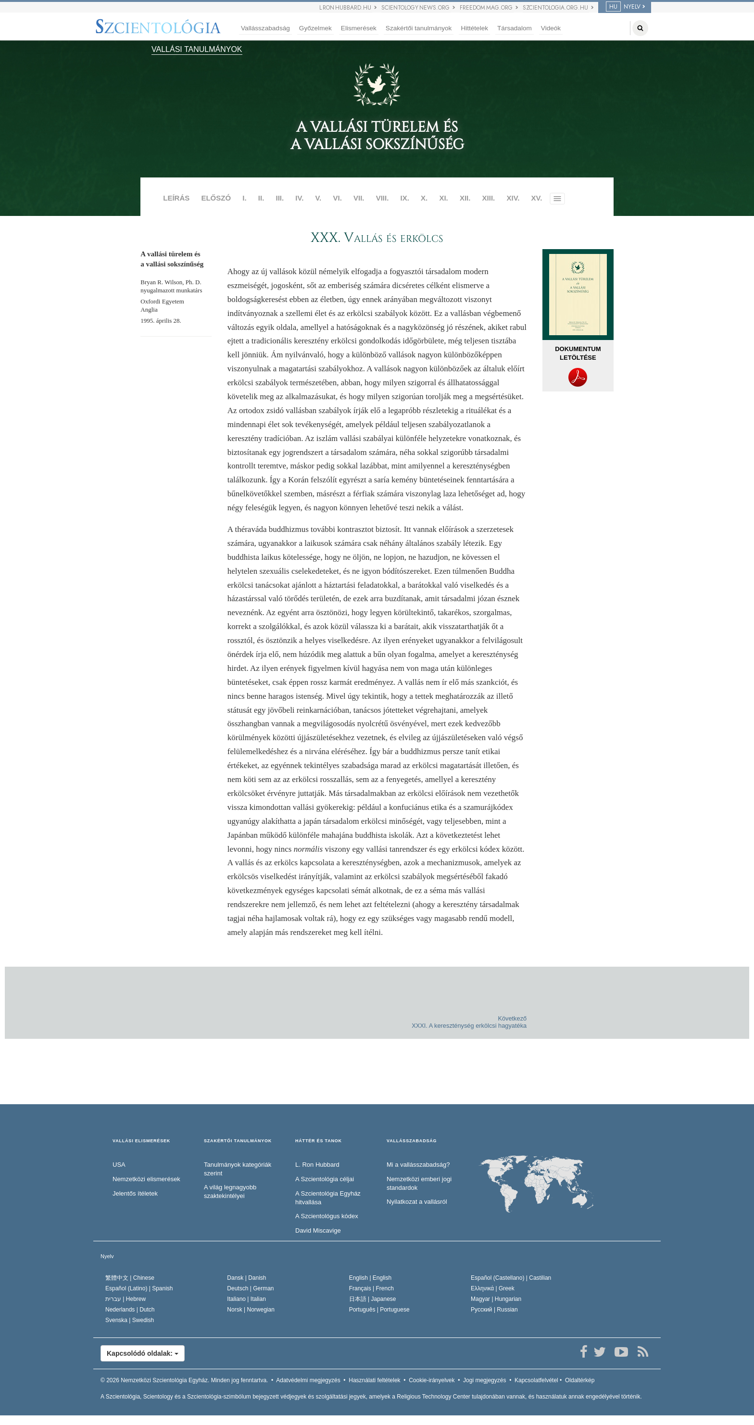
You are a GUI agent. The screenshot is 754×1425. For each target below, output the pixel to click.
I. (244, 198)
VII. (358, 198)
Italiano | (246, 1299)
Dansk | (246, 1277)
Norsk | (251, 1309)
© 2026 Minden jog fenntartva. (184, 1380)
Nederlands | (130, 1309)
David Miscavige (318, 1230)
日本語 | (372, 1299)
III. (280, 198)
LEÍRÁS (176, 198)
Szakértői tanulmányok (419, 28)
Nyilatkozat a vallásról (417, 1201)
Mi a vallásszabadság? (418, 1164)
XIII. (488, 198)
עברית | (125, 1299)
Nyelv (107, 1256)
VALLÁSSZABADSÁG (412, 1141)
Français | (371, 1288)
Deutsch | (250, 1288)
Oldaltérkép (579, 1380)
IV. (299, 198)
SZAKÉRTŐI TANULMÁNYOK (238, 1141)
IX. (405, 198)
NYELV (623, 6)
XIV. (512, 198)
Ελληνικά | (493, 1288)
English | (370, 1277)
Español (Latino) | (139, 1288)
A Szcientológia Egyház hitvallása (328, 1198)
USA (119, 1164)
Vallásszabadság (265, 28)
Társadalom (514, 28)
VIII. (382, 198)
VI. (337, 198)
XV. (536, 198)
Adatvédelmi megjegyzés (308, 1380)
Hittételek (474, 28)
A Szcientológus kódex (326, 1216)
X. (424, 198)
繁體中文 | (129, 1277)
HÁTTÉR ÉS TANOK (318, 1141)
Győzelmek (315, 28)
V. (318, 198)
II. (261, 198)
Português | (379, 1309)
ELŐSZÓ (216, 198)
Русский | (494, 1309)
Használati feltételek (374, 1380)
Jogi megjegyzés (484, 1380)
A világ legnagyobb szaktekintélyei (230, 1192)
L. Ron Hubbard (317, 1164)
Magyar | (496, 1299)
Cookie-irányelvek (431, 1380)
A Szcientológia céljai (324, 1179)
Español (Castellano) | (511, 1277)
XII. (465, 198)
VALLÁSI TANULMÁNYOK (196, 49)
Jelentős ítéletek (135, 1193)
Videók (551, 28)
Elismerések (359, 28)
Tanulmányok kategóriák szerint (237, 1169)
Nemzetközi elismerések (146, 1179)
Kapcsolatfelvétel (536, 1380)
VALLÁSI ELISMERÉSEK (141, 1141)
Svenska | (129, 1320)
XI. (443, 198)
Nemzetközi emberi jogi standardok (419, 1183)
